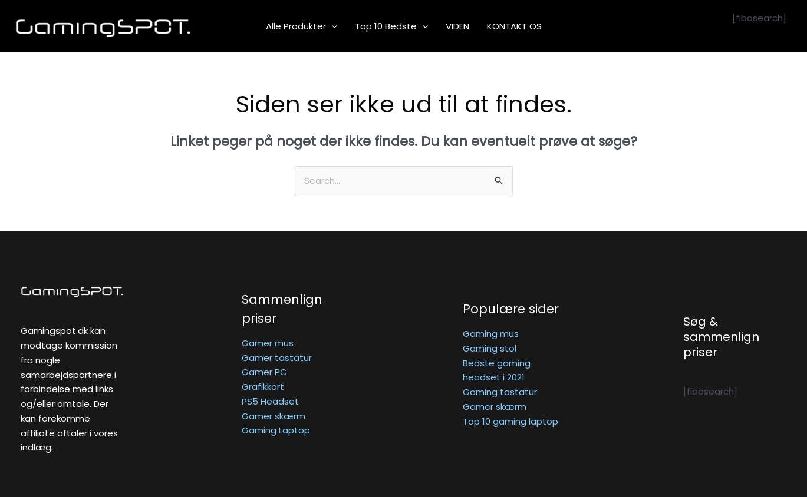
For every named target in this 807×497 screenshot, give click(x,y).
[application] (331, 26)
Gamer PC (264, 372)
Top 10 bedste (391, 26)
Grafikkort (263, 386)
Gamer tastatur (277, 358)
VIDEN (457, 26)
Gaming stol (489, 348)
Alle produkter (301, 26)
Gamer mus (268, 343)
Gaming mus (491, 333)
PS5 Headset (270, 401)
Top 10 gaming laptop (510, 421)
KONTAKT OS (514, 26)
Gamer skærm (273, 416)
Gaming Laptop (276, 430)
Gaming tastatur (500, 392)
